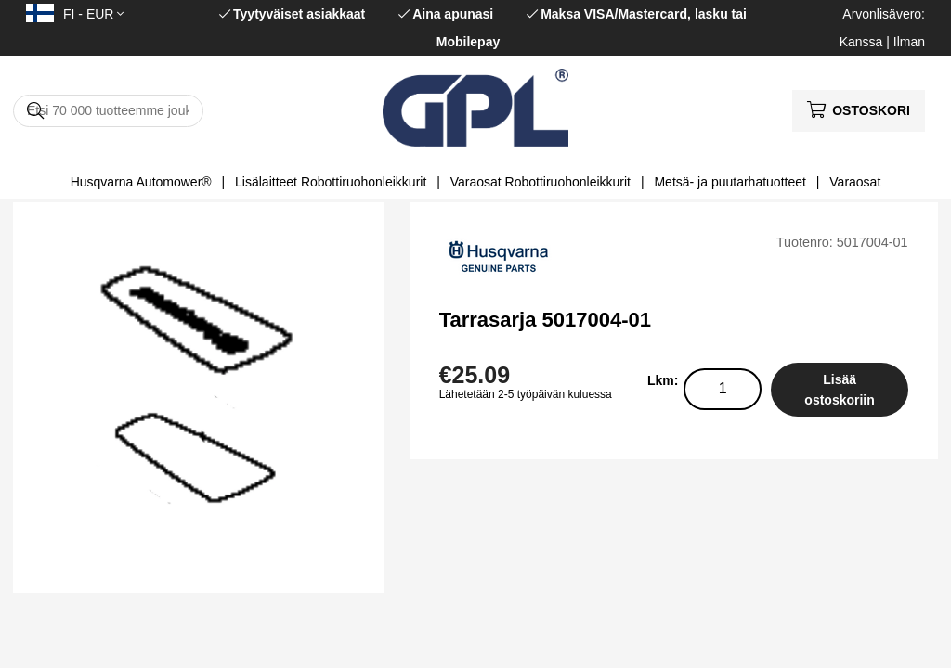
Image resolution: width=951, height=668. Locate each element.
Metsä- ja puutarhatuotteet (729, 181)
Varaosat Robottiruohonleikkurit (540, 181)
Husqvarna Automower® (141, 181)
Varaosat (854, 181)
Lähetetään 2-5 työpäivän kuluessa (525, 394)
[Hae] (108, 111)
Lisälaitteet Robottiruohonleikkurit (330, 181)
